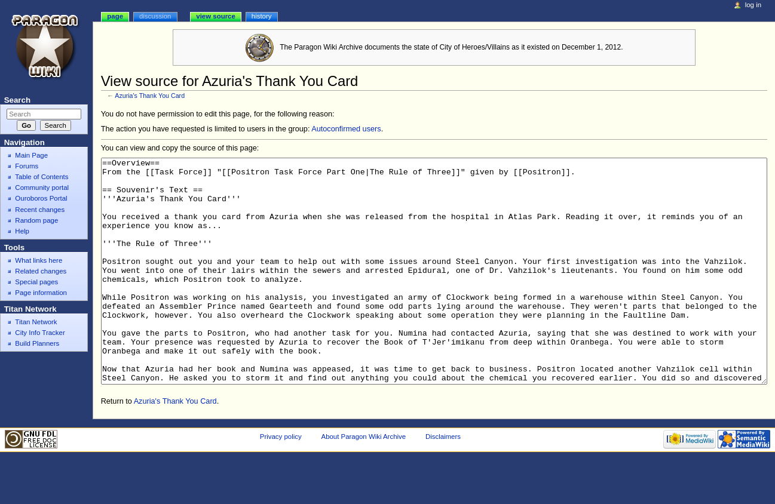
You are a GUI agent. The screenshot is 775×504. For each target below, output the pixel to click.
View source (215, 16)
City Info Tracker (40, 332)
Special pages (36, 281)
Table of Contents (41, 176)
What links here (38, 260)
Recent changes (40, 209)
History (262, 16)
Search (17, 100)
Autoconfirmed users (346, 129)
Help (22, 231)
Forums (26, 166)
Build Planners (37, 343)
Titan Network (36, 321)
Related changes (40, 271)
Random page (36, 220)
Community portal (42, 187)
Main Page (31, 155)
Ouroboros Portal (41, 198)
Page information (41, 292)
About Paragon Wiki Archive (363, 481)
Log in (753, 4)
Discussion (155, 16)
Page (115, 16)
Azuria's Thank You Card (150, 95)
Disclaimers (443, 481)
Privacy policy (281, 481)
